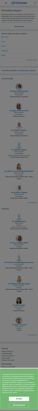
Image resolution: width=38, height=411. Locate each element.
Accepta (19, 399)
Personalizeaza (19, 405)
